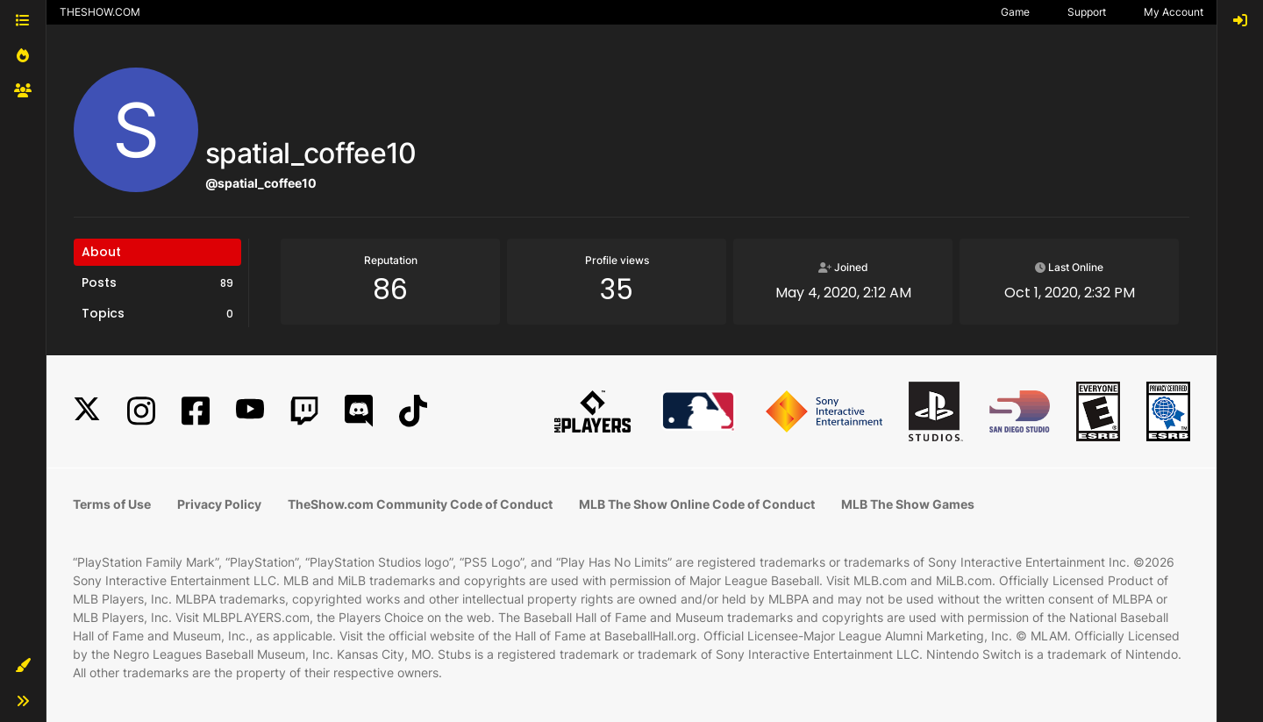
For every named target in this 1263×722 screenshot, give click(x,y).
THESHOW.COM (100, 11)
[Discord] (359, 411)
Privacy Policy (219, 504)
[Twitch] (304, 411)
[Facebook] (196, 411)
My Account (1173, 11)
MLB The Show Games (907, 504)
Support (1086, 11)
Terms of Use (112, 504)
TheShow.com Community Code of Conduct (420, 504)
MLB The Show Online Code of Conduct (697, 504)
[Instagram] (141, 411)
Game (1015, 11)
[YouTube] (250, 411)
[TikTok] (413, 411)
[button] (23, 666)
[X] (87, 411)
